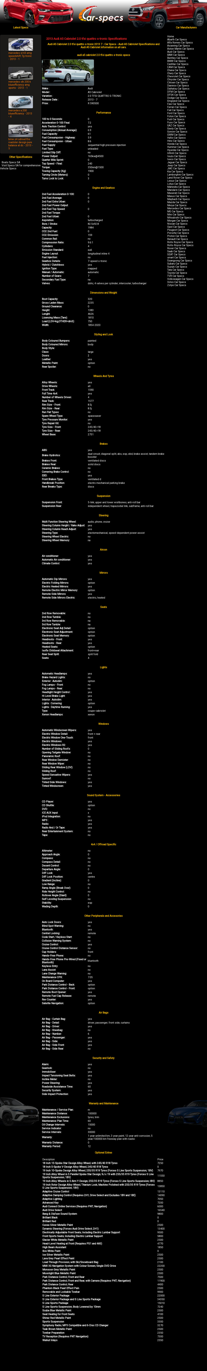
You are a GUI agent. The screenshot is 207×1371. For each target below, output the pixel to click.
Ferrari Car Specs (177, 107)
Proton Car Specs (177, 236)
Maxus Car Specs (177, 196)
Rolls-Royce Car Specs (180, 245)
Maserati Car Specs (178, 193)
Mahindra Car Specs (178, 186)
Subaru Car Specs (177, 263)
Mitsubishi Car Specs (179, 217)
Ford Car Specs (176, 113)
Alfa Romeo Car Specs (180, 42)
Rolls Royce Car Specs (180, 242)
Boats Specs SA (11, 162)
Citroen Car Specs (177, 82)
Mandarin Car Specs (178, 189)
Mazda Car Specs (177, 202)
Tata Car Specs (175, 269)
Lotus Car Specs (176, 183)
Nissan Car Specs (177, 223)
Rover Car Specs (176, 248)
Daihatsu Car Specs (178, 88)
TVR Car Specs (175, 275)
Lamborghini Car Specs (180, 174)
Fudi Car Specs (175, 119)
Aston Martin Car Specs (180, 48)
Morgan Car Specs (177, 220)
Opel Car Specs (176, 226)
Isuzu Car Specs (176, 156)
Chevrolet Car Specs (178, 76)
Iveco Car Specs (176, 159)
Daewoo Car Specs (178, 85)
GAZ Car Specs (175, 125)
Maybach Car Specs (178, 199)
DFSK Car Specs (176, 94)
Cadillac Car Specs (177, 64)
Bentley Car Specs (177, 57)
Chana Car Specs (176, 70)
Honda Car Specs (177, 143)
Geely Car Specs (176, 128)
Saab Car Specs (176, 251)
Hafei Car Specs (176, 137)
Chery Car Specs (176, 73)
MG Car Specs (175, 211)
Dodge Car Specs (177, 97)
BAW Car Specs (176, 54)
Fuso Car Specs (176, 122)
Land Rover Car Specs (179, 177)
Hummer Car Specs (178, 147)
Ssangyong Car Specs (179, 260)
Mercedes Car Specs (179, 208)
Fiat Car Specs (175, 110)
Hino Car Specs (176, 140)
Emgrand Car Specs (178, 100)
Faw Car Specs (175, 104)
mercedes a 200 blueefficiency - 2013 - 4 (20, 113)
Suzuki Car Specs (177, 266)
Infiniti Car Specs (176, 153)
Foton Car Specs (176, 116)
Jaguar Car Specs (177, 162)
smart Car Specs (176, 257)
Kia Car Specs (175, 171)
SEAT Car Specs (176, 254)
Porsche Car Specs (178, 232)
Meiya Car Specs (176, 205)
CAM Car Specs (176, 67)
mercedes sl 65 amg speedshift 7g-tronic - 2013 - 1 (20, 56)
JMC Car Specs (176, 168)
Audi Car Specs (176, 51)
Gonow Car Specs (177, 131)
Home (170, 36)
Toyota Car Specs (177, 272)
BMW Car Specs (176, 61)
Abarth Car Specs (177, 39)
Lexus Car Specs (176, 180)
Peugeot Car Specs (178, 229)
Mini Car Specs (175, 214)
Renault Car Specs (177, 239)
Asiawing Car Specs (178, 45)
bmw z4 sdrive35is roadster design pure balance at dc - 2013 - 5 (20, 144)
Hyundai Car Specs (178, 150)
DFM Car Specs (176, 91)
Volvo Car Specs (176, 282)
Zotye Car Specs (176, 285)
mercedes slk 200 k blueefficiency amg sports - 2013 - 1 (19, 84)
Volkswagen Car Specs (180, 279)
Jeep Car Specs (176, 165)
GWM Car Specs (176, 134)
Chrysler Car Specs (178, 79)
